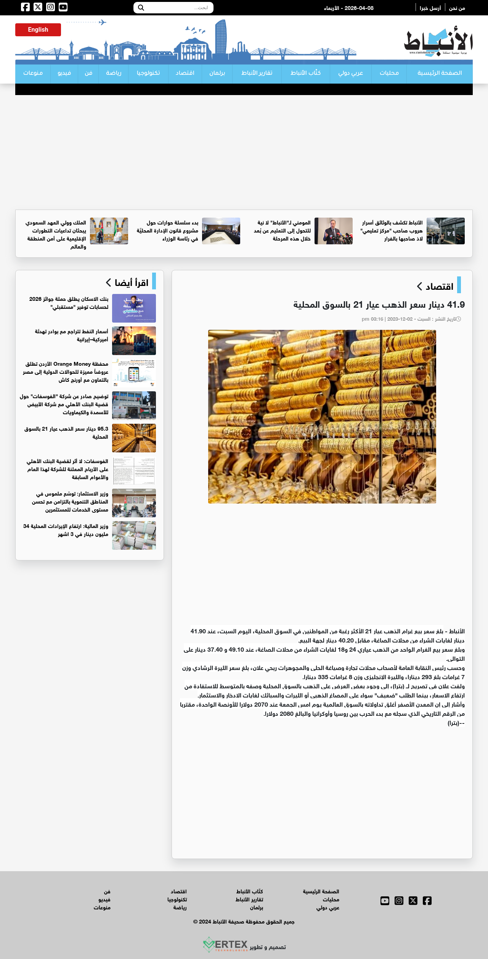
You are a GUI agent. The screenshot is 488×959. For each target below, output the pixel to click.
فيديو (64, 74)
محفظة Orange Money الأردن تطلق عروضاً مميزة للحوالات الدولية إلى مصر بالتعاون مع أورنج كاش (65, 371)
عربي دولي (350, 74)
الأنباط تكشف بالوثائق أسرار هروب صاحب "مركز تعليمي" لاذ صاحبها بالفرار (391, 229)
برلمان (217, 74)
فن (88, 74)
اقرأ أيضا (130, 281)
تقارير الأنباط (256, 74)
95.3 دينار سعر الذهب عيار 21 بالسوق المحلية (66, 432)
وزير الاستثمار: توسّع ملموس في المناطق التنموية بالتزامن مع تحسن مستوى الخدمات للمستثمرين (70, 500)
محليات (389, 74)
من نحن (457, 7)
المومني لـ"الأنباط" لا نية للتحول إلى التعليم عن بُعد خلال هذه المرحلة (282, 229)
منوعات (33, 74)
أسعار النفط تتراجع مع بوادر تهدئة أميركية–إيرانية (71, 334)
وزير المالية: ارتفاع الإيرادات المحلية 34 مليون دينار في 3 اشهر (65, 529)
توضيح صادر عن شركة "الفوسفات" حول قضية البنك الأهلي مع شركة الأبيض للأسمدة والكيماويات (64, 403)
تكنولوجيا (148, 74)
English (38, 29)
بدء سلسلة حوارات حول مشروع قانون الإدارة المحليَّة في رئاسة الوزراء (167, 229)
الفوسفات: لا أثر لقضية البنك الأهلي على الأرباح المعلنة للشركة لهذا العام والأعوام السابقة (67, 468)
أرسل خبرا (430, 7)
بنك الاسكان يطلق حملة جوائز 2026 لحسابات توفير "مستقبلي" (68, 302)
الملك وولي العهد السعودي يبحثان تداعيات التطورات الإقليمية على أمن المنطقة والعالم (56, 233)
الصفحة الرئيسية (439, 74)
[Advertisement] (244, 152)
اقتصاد (185, 74)
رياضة (113, 74)
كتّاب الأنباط (306, 74)
